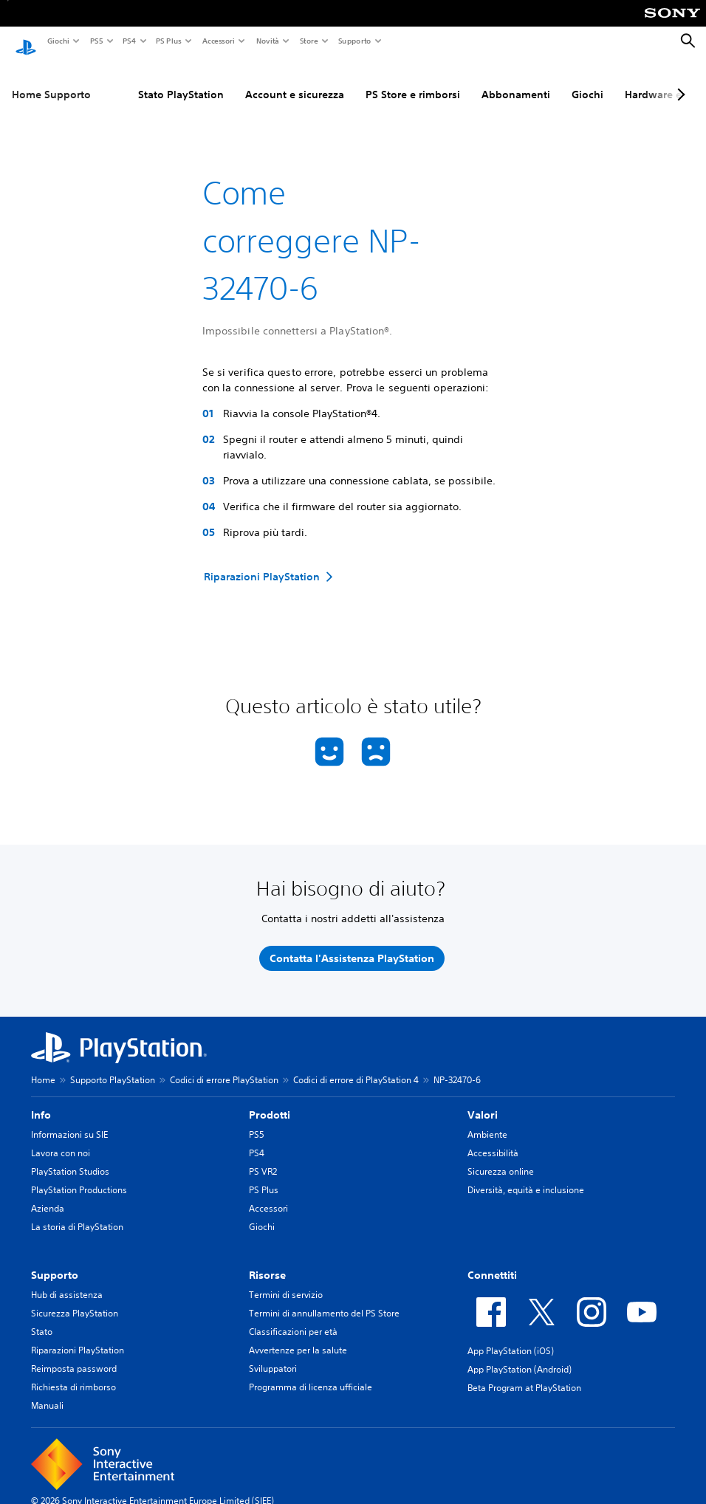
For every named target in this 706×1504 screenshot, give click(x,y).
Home (43, 1066)
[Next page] (678, 80)
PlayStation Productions (79, 1176)
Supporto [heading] (54, 1261)
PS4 (128, 40)
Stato (41, 1317)
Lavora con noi (60, 1139)
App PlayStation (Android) (519, 1355)
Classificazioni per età (293, 1317)
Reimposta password (74, 1354)
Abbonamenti (515, 80)
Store (308, 40)
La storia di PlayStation (77, 1212)
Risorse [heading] (267, 1261)
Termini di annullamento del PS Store (324, 1299)
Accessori (218, 40)
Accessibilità (492, 1139)
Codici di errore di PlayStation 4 (356, 1066)
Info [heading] (41, 1101)
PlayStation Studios (70, 1157)
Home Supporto (51, 80)
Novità (267, 40)
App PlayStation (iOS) (510, 1336)
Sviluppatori (273, 1354)
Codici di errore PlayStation (224, 1066)
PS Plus (168, 40)
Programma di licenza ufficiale (310, 1373)
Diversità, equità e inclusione (525, 1176)
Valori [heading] (482, 1101)
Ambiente (487, 1120)
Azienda (47, 1194)
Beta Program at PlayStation (524, 1373)
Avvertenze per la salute (298, 1336)
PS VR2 (263, 1157)
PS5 (95, 40)
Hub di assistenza (67, 1280)
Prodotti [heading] (269, 1101)
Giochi (58, 40)
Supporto (354, 40)
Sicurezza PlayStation (74, 1299)
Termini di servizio (286, 1280)
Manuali (47, 1391)
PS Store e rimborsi (413, 80)
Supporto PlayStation (112, 1066)
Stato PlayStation (181, 80)
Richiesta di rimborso (73, 1373)
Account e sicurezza (294, 80)
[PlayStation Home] (25, 41)
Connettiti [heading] (492, 1261)
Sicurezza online (500, 1157)
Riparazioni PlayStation (77, 1336)
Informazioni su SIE (69, 1120)
